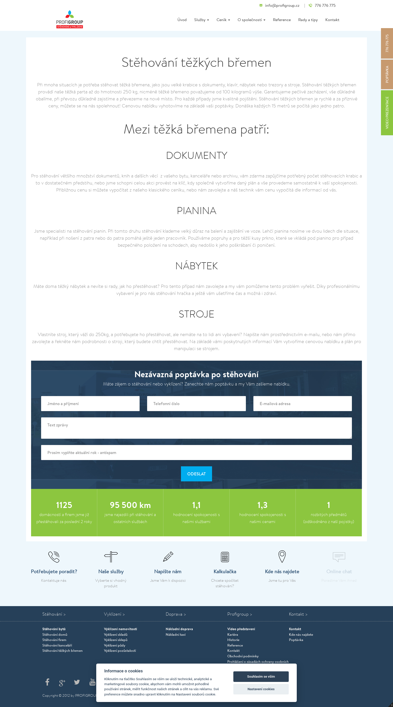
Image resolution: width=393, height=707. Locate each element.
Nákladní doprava (179, 628)
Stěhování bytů (53, 628)
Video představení (241, 628)
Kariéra (232, 634)
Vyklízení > (114, 614)
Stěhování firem (54, 639)
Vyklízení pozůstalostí (120, 650)
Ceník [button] (223, 19)
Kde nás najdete (301, 634)
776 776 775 (322, 5)
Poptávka (296, 639)
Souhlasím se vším (261, 676)
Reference (282, 19)
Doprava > (176, 614)
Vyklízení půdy (114, 645)
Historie (233, 639)
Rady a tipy (308, 19)
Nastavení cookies (261, 689)
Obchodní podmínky (243, 656)
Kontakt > (298, 614)
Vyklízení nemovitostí (120, 628)
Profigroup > (239, 614)
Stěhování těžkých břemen (62, 650)
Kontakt (332, 19)
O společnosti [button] (251, 19)
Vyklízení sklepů (115, 639)
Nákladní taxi (175, 634)
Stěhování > (54, 614)
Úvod (182, 19)
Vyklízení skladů (115, 634)
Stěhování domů (54, 634)
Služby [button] (201, 19)
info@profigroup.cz (279, 5)
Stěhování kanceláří (57, 645)
